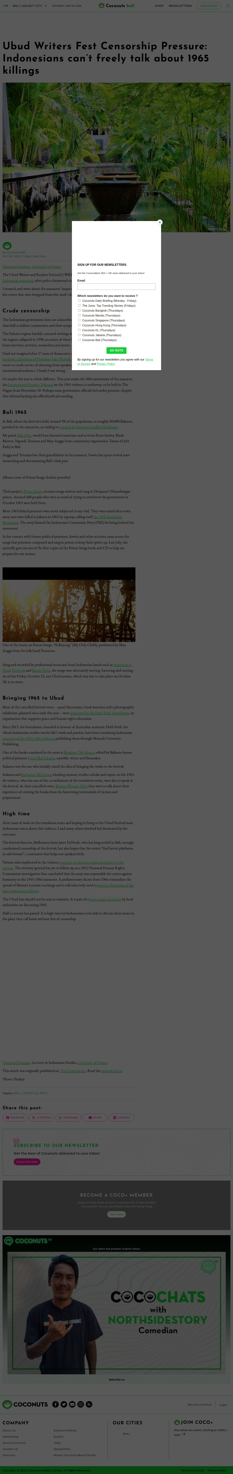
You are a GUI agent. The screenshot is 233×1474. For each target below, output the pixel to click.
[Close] (160, 222)
